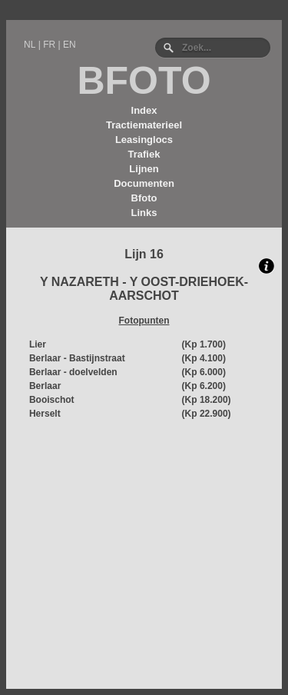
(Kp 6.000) (204, 372)
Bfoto (144, 198)
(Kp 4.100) (204, 358)
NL (29, 44)
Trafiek (144, 154)
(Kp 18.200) (206, 399)
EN (69, 44)
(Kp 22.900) (206, 413)
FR (49, 44)
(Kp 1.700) (204, 344)
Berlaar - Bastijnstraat (77, 358)
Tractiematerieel (144, 125)
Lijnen (143, 169)
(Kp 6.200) (204, 386)
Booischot (51, 399)
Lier (37, 344)
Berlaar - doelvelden (73, 372)
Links (144, 212)
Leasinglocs (144, 139)
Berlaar (45, 386)
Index (144, 110)
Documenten (144, 183)
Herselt (45, 413)
